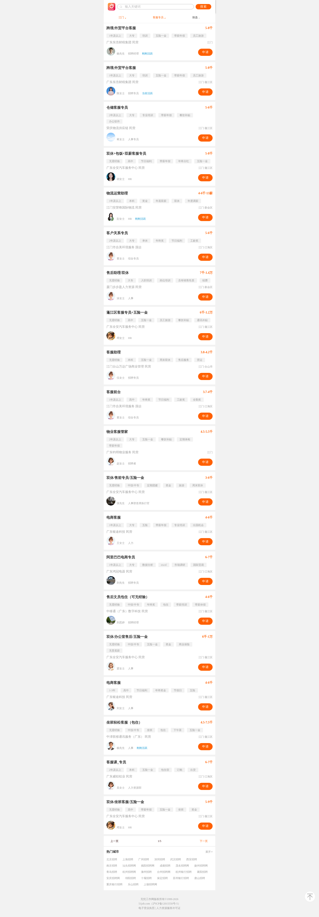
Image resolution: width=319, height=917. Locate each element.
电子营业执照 (147, 908)
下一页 (204, 841)
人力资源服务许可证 (168, 908)
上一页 (114, 841)
